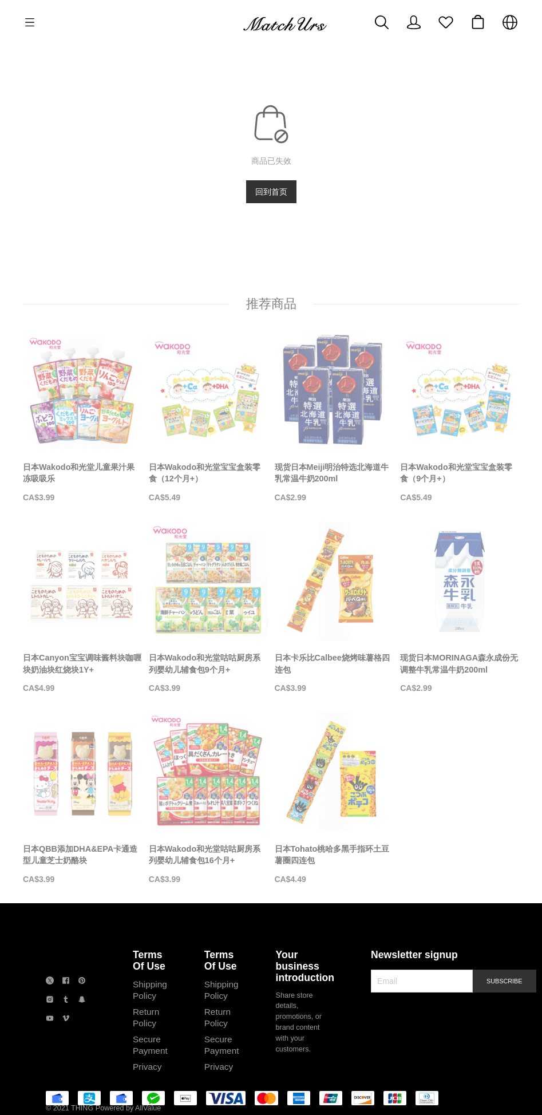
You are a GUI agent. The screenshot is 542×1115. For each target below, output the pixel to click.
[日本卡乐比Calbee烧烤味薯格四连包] (334, 608)
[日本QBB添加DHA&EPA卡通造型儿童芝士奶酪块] (82, 799)
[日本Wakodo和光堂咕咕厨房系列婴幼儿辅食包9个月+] (208, 608)
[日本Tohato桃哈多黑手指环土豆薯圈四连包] (334, 799)
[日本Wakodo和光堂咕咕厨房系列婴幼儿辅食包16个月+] (208, 799)
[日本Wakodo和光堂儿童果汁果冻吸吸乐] (82, 417)
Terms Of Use (149, 960)
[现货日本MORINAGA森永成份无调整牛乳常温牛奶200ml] (459, 608)
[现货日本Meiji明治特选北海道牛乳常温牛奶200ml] (334, 417)
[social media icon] (50, 982)
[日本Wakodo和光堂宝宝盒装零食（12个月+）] (208, 417)
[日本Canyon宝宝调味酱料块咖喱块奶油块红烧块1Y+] (82, 608)
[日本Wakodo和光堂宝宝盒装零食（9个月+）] (459, 417)
